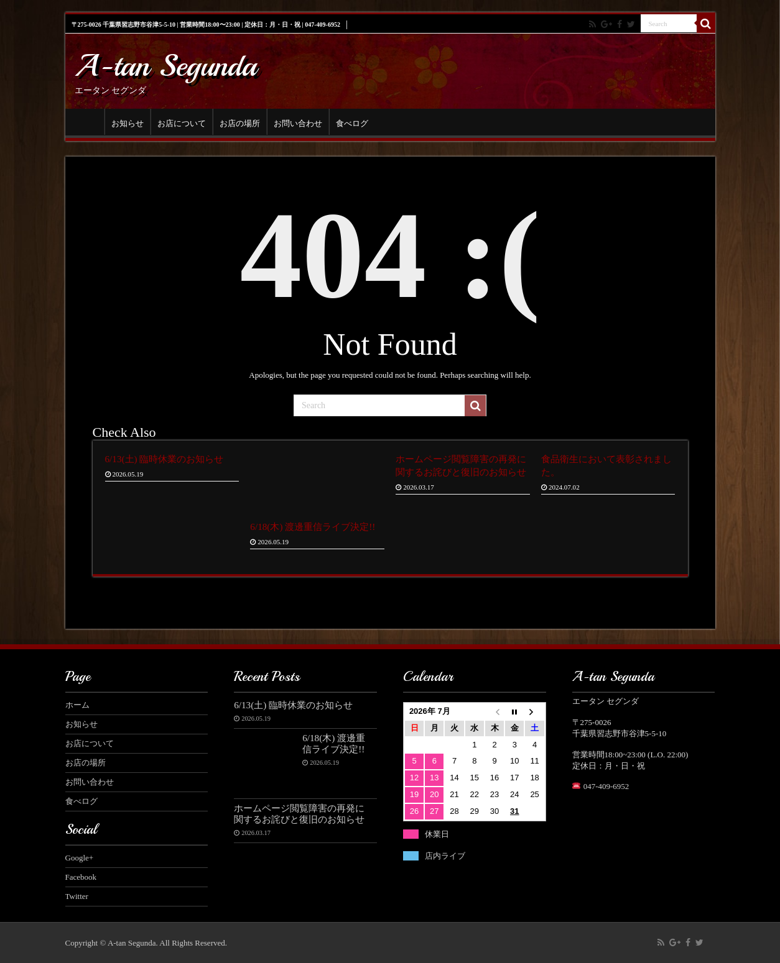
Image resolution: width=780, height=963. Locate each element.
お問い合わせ (298, 123)
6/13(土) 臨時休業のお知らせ (164, 459)
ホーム (88, 122)
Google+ (79, 857)
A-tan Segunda (166, 65)
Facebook (81, 877)
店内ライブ (445, 855)
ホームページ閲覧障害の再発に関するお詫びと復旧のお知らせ (299, 813)
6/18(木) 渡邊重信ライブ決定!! (312, 526)
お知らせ (127, 123)
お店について (181, 123)
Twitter (76, 896)
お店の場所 (240, 123)
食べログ (352, 123)
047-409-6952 (606, 786)
